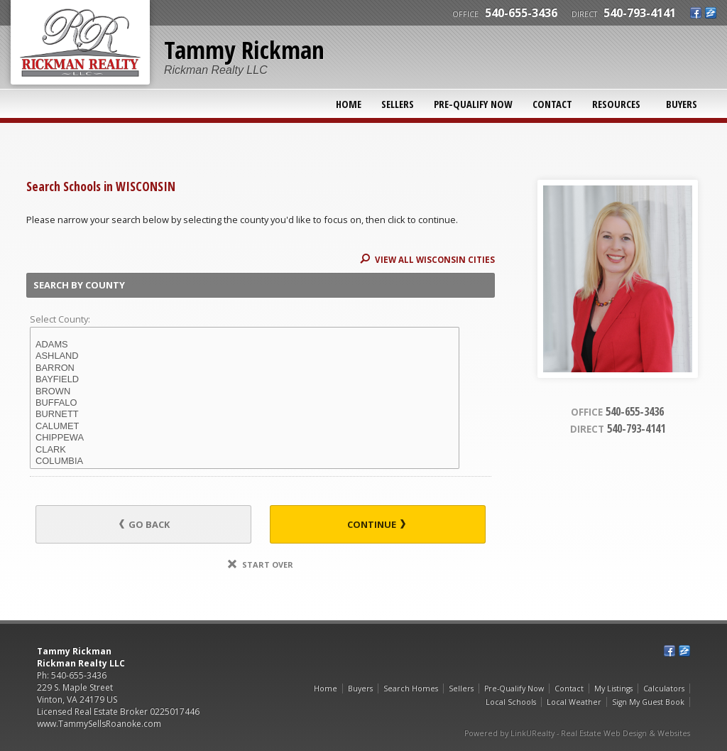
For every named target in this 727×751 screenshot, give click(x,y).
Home (348, 104)
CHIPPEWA (244, 437)
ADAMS (244, 344)
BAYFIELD (244, 379)
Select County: (60, 319)
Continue (376, 524)
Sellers (397, 104)
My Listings (613, 688)
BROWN (244, 391)
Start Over (260, 564)
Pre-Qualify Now (473, 104)
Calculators (663, 688)
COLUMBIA (244, 461)
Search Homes (410, 688)
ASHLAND (244, 356)
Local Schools (511, 702)
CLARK (244, 449)
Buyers (681, 104)
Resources (616, 104)
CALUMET (244, 426)
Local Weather (574, 702)
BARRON (244, 368)
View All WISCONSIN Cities (427, 259)
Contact (552, 104)
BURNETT (244, 414)
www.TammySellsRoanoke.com (99, 724)
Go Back (144, 524)
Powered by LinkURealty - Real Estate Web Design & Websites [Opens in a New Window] (577, 733)
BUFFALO (244, 403)
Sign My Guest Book (648, 702)
